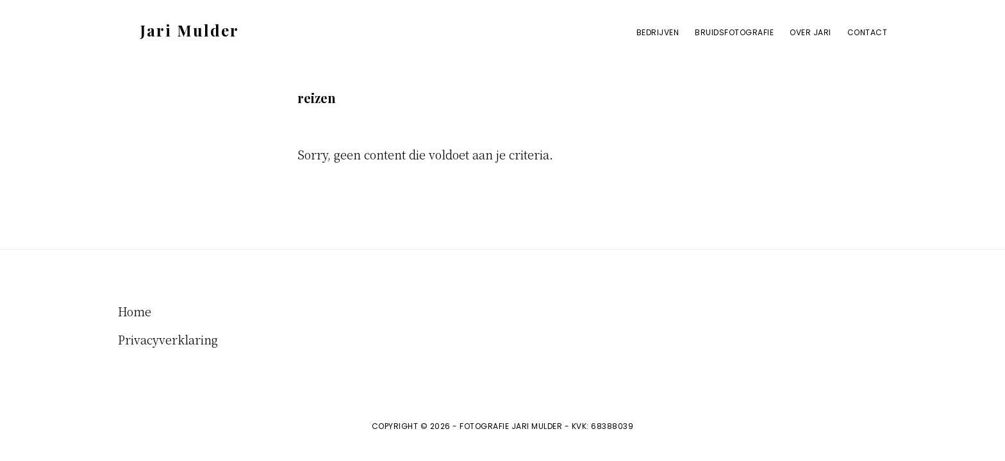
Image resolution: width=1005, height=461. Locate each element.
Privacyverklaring (168, 339)
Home (134, 311)
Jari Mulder (189, 30)
